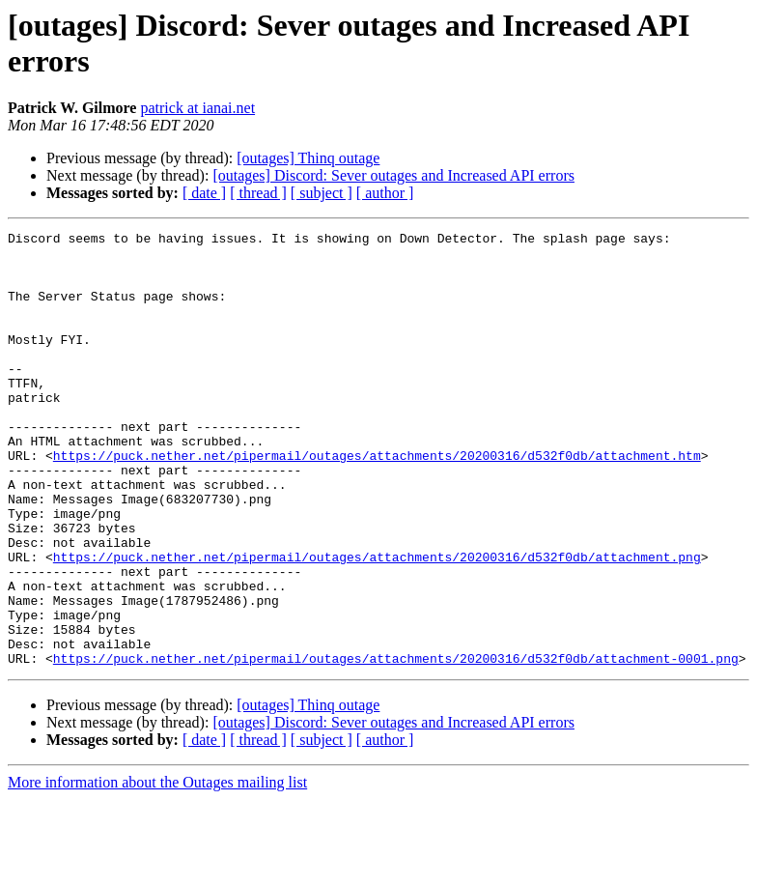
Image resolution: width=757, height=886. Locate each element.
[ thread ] (258, 193)
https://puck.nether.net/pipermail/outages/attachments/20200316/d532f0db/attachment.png (377, 623)
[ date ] (204, 193)
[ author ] (385, 193)
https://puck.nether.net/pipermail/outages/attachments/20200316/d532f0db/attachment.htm (377, 501)
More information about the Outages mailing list (157, 869)
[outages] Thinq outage (308, 158)
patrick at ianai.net (197, 108)
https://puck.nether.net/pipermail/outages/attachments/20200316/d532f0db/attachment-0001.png (396, 745)
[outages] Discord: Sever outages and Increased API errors (393, 175)
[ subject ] (321, 193)
